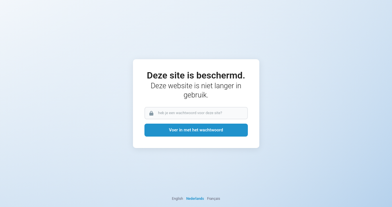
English (177, 199)
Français (213, 199)
